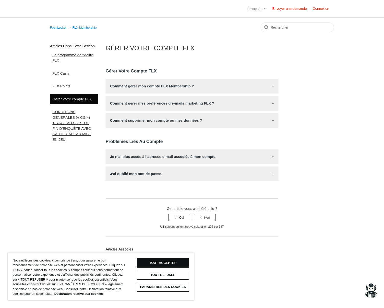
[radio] (179, 217)
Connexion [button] (321, 9)
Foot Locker (58, 27)
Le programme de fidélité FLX (72, 58)
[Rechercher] (297, 27)
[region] (101, 276)
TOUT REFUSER (162, 275)
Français (255, 9)
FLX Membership (84, 27)
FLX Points (61, 86)
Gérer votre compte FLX (72, 99)
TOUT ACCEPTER (163, 263)
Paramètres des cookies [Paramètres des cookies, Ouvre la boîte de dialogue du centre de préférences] (163, 287)
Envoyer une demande (289, 9)
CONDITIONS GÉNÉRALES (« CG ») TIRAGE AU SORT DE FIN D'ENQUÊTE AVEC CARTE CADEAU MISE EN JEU (71, 126)
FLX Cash (60, 73)
